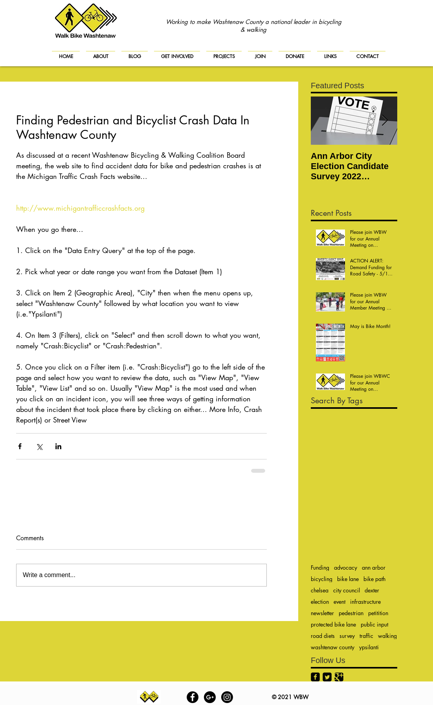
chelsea (319, 590)
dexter (372, 590)
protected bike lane (333, 624)
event (339, 601)
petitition (378, 613)
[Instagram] (227, 697)
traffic (366, 635)
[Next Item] (384, 121)
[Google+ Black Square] (338, 676)
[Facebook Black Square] (315, 676)
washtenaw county (332, 647)
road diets (323, 635)
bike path (374, 579)
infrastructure (365, 601)
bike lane (348, 579)
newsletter (322, 613)
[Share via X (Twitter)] (39, 446)
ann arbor (373, 567)
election (320, 601)
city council (346, 590)
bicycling (321, 579)
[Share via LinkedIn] (58, 446)
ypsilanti (369, 647)
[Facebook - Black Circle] (192, 697)
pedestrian (351, 613)
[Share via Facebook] (20, 446)
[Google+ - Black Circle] (210, 697)
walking (387, 635)
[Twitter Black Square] (327, 676)
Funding (320, 567)
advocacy (345, 567)
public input (374, 624)
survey (347, 635)
